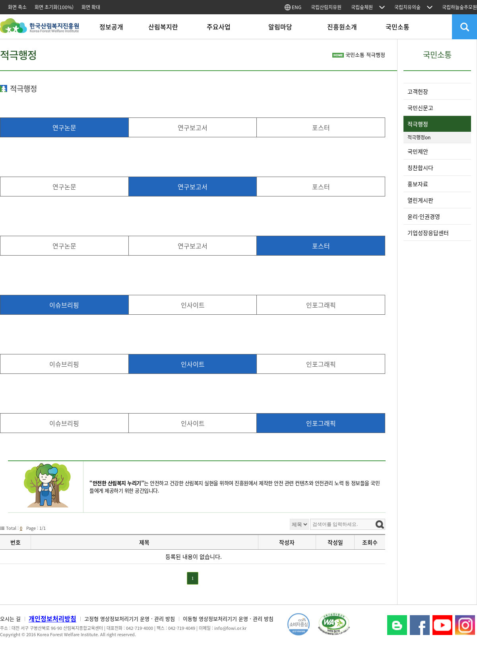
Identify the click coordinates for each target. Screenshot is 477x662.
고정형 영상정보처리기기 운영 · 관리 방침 (129, 618)
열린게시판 (420, 200)
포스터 (321, 127)
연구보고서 (192, 127)
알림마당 (280, 26)
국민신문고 (420, 108)
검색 (464, 26)
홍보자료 (417, 184)
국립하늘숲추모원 (459, 7)
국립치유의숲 (407, 7)
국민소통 (397, 26)
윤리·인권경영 (423, 216)
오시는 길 (10, 618)
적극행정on (418, 137)
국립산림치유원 (326, 7)
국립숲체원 (362, 7)
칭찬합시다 (420, 167)
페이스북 (420, 625)
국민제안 (417, 151)
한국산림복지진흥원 (39, 29)
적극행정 (417, 124)
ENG (293, 7)
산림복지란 (163, 26)
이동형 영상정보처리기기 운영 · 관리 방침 (228, 618)
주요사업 (219, 26)
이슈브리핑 (64, 305)
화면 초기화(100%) (54, 7)
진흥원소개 (342, 26)
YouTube (442, 625)
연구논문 (64, 127)
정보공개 (111, 26)
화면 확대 (90, 7)
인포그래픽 (321, 305)
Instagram (465, 625)
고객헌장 (417, 91)
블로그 (397, 625)
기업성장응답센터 (428, 233)
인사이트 (193, 305)
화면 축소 (17, 7)
